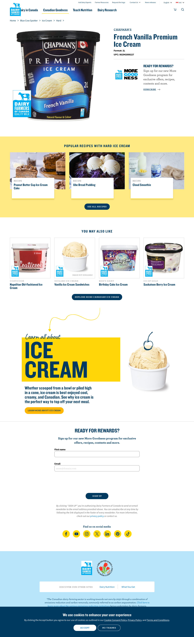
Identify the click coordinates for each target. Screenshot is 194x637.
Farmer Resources (102, 2)
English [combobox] (166, 2)
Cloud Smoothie (142, 185)
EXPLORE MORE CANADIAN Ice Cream (97, 297)
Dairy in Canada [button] (38, 10)
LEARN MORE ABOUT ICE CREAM (44, 410)
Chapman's (123, 29)
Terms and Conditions (158, 620)
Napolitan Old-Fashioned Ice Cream (26, 286)
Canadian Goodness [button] (68, 10)
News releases (150, 2)
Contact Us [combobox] (134, 2)
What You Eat (128, 586)
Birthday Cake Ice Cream (113, 284)
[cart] (175, 10)
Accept (85, 628)
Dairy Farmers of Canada (15, 9)
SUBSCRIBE (151, 89)
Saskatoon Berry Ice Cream (159, 284)
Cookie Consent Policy (115, 620)
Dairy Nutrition (107, 586)
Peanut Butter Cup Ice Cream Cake (31, 186)
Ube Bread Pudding (84, 185)
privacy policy (97, 515)
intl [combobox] (180, 2)
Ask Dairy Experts (84, 2)
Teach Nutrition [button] (98, 10)
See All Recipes (97, 206)
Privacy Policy (134, 620)
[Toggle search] (183, 10)
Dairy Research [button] (125, 10)
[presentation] (97, 482)
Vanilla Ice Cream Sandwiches (71, 284)
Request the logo (118, 2)
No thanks (109, 628)
